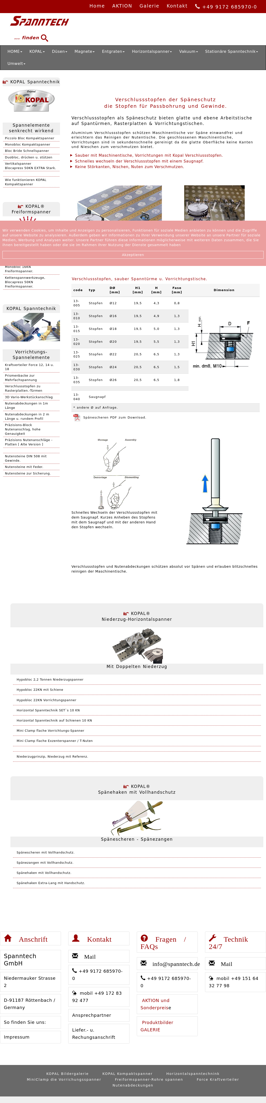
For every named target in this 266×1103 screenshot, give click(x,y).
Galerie (149, 6)
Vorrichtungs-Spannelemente (31, 355)
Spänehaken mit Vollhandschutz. (44, 873)
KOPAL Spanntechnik (31, 81)
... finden (29, 38)
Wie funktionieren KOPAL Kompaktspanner (25, 182)
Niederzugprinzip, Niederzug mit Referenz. (52, 756)
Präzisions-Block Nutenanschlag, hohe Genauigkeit (23, 429)
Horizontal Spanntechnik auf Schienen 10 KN (54, 720)
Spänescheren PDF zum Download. (109, 417)
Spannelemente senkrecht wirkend (31, 128)
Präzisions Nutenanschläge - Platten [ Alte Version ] (29, 442)
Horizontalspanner (152, 51)
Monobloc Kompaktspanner (27, 144)
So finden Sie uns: (25, 1022)
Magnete (85, 51)
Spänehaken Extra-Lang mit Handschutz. (51, 883)
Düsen (59, 51)
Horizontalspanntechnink (193, 1074)
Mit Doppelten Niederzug (136, 666)
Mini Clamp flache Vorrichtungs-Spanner (50, 730)
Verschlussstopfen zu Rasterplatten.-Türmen (23, 388)
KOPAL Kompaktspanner (127, 1074)
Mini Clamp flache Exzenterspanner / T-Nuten (55, 741)
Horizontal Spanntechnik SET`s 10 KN (48, 710)
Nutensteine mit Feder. (24, 467)
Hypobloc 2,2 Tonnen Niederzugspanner (50, 679)
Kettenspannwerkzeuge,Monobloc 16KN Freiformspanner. (25, 267)
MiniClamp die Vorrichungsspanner (64, 1079)
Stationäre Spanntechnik (231, 51)
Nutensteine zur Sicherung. (28, 473)
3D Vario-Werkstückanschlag (29, 397)
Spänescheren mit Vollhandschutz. (46, 852)
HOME (15, 51)
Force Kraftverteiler (218, 1079)
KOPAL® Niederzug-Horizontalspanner (137, 616)
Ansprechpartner (91, 1015)
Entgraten (113, 51)
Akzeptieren (133, 255)
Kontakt (177, 6)
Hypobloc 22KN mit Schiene (40, 689)
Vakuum (188, 51)
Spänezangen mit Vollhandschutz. (45, 862)
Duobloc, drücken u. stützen (29, 157)
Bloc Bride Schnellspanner (27, 151)
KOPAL (37, 51)
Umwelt (16, 63)
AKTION (122, 6)
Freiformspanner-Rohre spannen (149, 1079)
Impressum (17, 1037)
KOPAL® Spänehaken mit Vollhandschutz (137, 789)
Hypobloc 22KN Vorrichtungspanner (46, 700)
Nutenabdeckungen (133, 1085)
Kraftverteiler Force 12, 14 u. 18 (29, 367)
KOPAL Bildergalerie (67, 1074)
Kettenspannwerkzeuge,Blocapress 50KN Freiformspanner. (25, 282)
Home (97, 6)
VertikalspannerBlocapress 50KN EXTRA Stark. (30, 166)
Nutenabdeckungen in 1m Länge (26, 406)
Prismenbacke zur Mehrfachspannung (21, 378)
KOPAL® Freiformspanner (31, 209)
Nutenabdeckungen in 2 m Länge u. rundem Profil (27, 416)
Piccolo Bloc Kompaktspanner (29, 138)
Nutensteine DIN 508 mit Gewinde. (26, 458)
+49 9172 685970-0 (226, 7)
